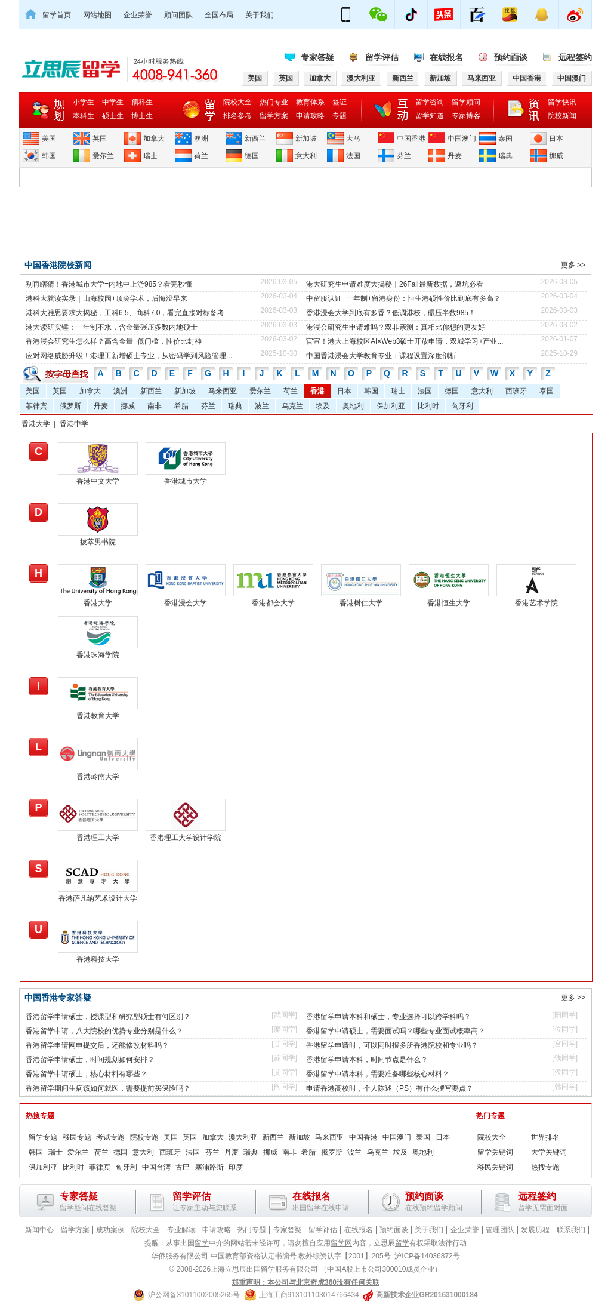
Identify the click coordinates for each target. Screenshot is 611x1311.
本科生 (83, 116)
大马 (353, 138)
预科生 (142, 102)
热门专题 (490, 1116)
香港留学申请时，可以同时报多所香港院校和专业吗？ (392, 1045)
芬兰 (404, 156)
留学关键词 (495, 1152)
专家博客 (466, 116)
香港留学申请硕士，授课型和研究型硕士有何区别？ (108, 1017)
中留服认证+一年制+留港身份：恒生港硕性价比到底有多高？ (403, 298)
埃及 (323, 406)
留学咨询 (429, 102)
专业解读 (181, 1230)
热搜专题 (40, 1116)
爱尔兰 (103, 156)
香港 (317, 391)
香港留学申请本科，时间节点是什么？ (367, 1059)
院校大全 (237, 102)
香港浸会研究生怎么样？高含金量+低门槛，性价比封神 (114, 341)
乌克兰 (292, 406)
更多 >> (573, 265)
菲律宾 (36, 406)
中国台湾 (156, 1167)
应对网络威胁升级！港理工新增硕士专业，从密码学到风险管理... (129, 356)
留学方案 (274, 116)
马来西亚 (222, 391)
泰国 (505, 138)
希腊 (181, 406)
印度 (236, 1167)
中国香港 (411, 138)
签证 (339, 102)
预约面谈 (510, 57)
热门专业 (274, 102)
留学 (202, 1243)
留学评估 (382, 57)
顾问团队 (178, 15)
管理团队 (500, 1230)
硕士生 (113, 116)
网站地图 (97, 15)
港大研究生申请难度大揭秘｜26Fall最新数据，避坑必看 (394, 284)
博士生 (142, 116)
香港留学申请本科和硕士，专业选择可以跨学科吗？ (388, 1017)
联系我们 (571, 1230)
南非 (154, 406)
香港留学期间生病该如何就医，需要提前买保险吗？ (108, 1088)
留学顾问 (466, 102)
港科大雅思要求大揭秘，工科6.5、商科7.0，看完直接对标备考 (125, 313)
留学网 (341, 1243)
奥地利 (353, 406)
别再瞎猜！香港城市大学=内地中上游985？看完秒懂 (109, 284)
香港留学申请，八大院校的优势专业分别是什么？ (104, 1031)
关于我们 (259, 15)
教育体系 (310, 102)
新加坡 (306, 138)
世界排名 (545, 1137)
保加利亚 (391, 406)
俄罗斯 (70, 406)
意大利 (306, 156)
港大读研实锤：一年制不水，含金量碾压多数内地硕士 (112, 327)
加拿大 (154, 138)
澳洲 (201, 138)
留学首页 (56, 15)
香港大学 (35, 424)
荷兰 (201, 156)
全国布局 (219, 15)
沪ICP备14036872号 (426, 1256)
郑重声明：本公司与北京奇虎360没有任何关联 (305, 1282)
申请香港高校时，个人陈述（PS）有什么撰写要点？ (389, 1088)
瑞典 (505, 156)
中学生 (113, 102)
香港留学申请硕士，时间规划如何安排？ (90, 1059)
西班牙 (516, 391)
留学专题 (43, 1137)
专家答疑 (317, 57)
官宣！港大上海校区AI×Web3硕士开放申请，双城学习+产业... (405, 341)
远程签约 (575, 57)
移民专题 (77, 1137)
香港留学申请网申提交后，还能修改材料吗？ (97, 1045)
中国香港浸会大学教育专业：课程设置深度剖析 (381, 356)
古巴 (182, 1167)
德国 (252, 156)
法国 (353, 156)
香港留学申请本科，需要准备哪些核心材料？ (377, 1074)
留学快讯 (562, 102)
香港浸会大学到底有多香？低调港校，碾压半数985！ (391, 313)
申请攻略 (310, 116)
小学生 (83, 102)
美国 (49, 138)
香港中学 (74, 424)
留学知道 (429, 116)
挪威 (556, 156)
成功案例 (110, 1230)
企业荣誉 (138, 15)
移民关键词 (495, 1167)
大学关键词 (549, 1152)
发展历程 (535, 1230)
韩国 (49, 156)
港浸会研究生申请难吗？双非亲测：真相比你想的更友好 (395, 327)
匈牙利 (462, 406)
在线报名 (446, 57)
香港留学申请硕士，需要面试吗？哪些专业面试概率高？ (395, 1031)
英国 (99, 138)
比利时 (428, 406)
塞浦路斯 (209, 1167)
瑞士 (150, 156)
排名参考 (237, 116)
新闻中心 (39, 1230)
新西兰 (255, 138)
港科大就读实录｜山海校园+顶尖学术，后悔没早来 (106, 298)
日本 (556, 138)
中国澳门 (462, 138)
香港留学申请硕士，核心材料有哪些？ (86, 1074)
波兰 (262, 406)
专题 (339, 116)
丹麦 (455, 156)
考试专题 (110, 1137)
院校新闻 (562, 116)
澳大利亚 (243, 1137)
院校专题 (144, 1137)
